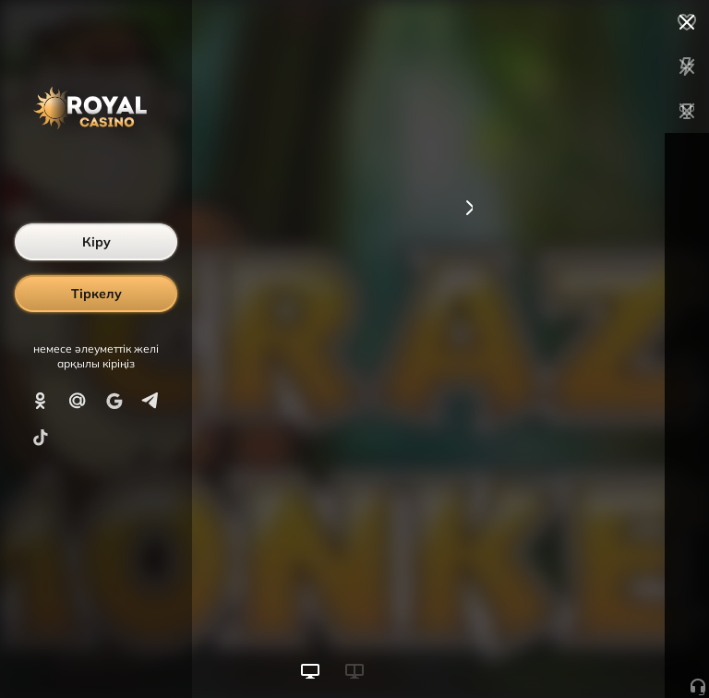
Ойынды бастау (569, 650)
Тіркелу (96, 293)
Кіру (96, 242)
